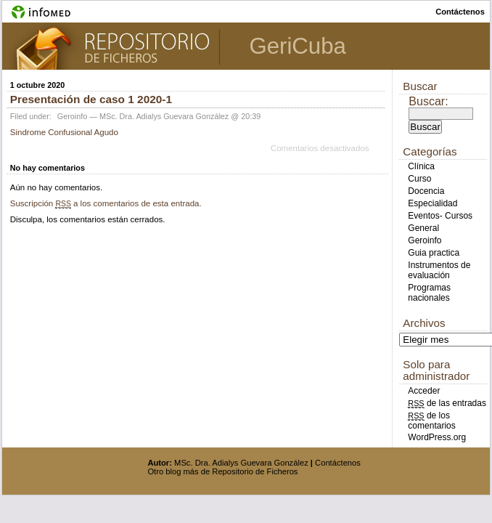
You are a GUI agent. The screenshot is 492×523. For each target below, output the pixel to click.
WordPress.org (437, 437)
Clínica (421, 166)
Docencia (426, 191)
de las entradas (447, 403)
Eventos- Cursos (440, 216)
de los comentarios (431, 420)
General (423, 228)
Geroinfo (72, 116)
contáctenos (460, 11)
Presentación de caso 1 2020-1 (91, 99)
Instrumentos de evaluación (439, 270)
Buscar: (428, 101)
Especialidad (432, 203)
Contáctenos (338, 462)
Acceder (424, 391)
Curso (419, 179)
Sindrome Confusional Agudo (64, 132)
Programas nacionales (429, 293)
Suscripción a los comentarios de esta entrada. (106, 203)
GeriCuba (297, 46)
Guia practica (433, 253)
